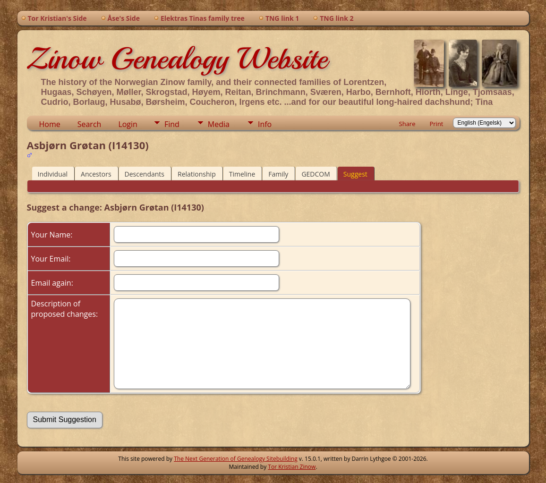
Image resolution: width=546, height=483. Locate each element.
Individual (53, 173)
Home (49, 124)
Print (436, 123)
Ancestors (96, 173)
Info (265, 124)
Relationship (197, 173)
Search (89, 124)
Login (127, 124)
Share (407, 123)
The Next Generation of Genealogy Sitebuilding (236, 459)
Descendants (144, 173)
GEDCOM (315, 173)
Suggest (355, 173)
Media (219, 124)
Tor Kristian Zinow (292, 467)
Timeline (242, 173)
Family (278, 173)
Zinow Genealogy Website (177, 58)
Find (171, 124)
